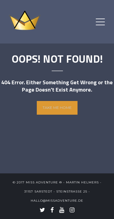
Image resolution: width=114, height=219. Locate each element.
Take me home (57, 107)
